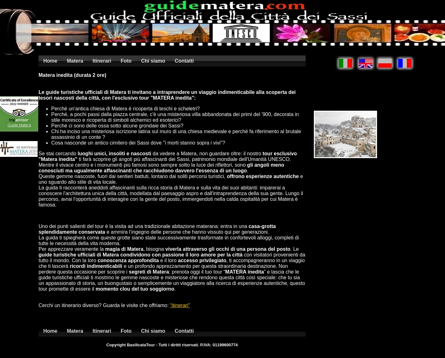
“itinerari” (180, 305)
